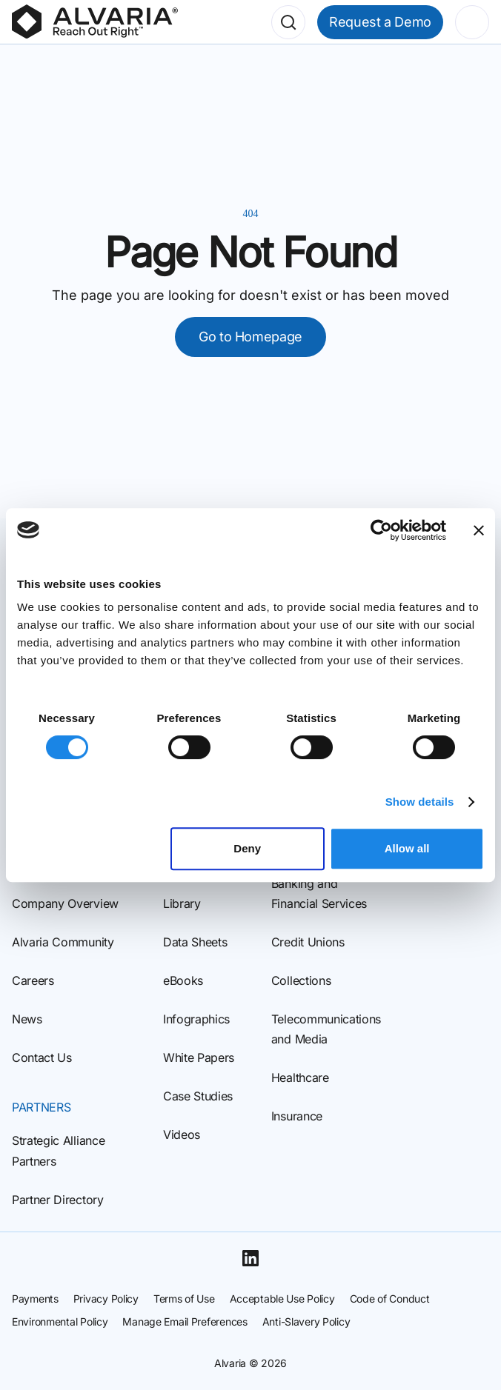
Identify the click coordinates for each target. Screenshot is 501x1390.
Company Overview (65, 903)
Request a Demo (380, 22)
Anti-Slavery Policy (306, 1321)
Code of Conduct (390, 1298)
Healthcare (300, 1077)
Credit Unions (308, 942)
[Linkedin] (250, 1258)
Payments (35, 1298)
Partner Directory (58, 1199)
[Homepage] (95, 22)
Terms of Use (184, 1298)
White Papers (198, 1057)
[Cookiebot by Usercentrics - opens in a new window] (381, 530)
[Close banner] (479, 530)
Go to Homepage (250, 336)
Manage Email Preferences (184, 1321)
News (27, 1019)
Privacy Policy (106, 1298)
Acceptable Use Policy (282, 1298)
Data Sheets (195, 942)
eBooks (183, 980)
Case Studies (198, 1096)
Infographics (196, 1019)
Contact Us (42, 1057)
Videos (181, 1134)
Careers (33, 980)
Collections (301, 980)
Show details (419, 801)
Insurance (296, 1116)
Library (182, 903)
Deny (247, 848)
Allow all (407, 848)
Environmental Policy (59, 1321)
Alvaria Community (63, 942)
